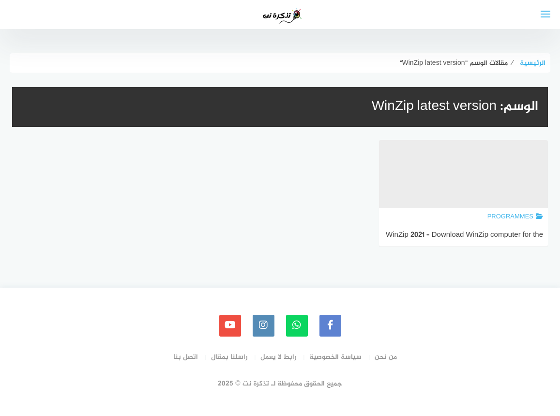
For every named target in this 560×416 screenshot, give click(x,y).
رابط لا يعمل (278, 357)
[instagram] (263, 326)
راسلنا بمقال (229, 357)
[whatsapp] (297, 326)
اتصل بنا (185, 357)
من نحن (386, 357)
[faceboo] (330, 326)
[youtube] (230, 326)
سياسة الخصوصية (335, 357)
